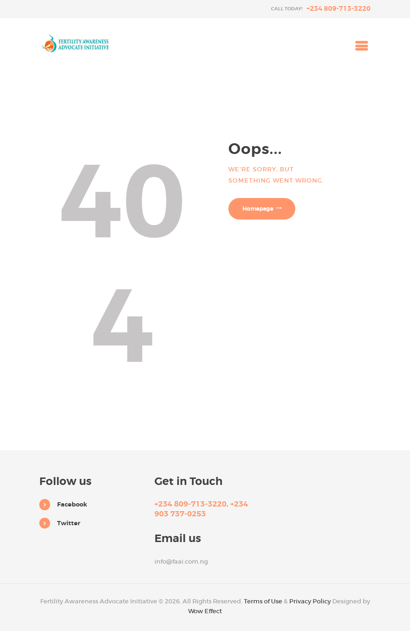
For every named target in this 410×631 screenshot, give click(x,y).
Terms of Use (263, 601)
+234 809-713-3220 (339, 8)
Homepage (257, 209)
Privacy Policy (310, 601)
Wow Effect (205, 611)
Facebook (72, 504)
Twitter (68, 523)
